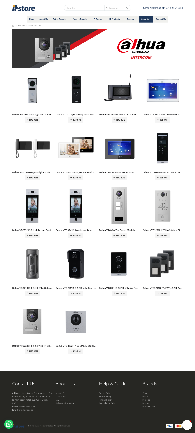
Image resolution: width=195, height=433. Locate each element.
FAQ (57, 400)
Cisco (144, 393)
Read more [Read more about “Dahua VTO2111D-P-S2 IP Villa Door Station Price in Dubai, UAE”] (77, 293)
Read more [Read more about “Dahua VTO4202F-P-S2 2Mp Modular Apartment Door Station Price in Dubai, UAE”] (77, 351)
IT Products (114, 19)
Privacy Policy (105, 393)
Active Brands (59, 19)
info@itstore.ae (152, 7)
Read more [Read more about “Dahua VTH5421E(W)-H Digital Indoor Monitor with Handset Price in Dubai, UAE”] (33, 177)
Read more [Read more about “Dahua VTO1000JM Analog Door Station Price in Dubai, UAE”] (77, 119)
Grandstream (148, 406)
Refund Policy (105, 400)
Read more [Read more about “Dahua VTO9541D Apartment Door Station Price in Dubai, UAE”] (77, 235)
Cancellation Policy (107, 403)
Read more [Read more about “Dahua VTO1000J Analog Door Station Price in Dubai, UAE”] (33, 119)
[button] (187, 425)
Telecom (130, 19)
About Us (43, 19)
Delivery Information (65, 403)
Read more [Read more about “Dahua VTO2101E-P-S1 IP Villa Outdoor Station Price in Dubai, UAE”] (33, 293)
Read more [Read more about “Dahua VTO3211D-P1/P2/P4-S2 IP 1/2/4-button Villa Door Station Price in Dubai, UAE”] (164, 293)
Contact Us (161, 19)
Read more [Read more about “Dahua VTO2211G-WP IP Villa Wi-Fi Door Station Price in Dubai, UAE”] (120, 293)
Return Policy (105, 396)
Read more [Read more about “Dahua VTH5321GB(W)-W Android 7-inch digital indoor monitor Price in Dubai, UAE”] (77, 177)
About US (60, 393)
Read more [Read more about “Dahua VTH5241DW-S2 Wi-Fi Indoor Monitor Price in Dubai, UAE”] (164, 119)
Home (31, 19)
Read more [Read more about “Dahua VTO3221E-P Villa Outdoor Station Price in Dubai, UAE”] (164, 235)
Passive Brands (80, 19)
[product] (32, 90)
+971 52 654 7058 (172, 7)
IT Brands (98, 19)
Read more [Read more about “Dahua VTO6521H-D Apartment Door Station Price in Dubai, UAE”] (164, 177)
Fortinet (146, 403)
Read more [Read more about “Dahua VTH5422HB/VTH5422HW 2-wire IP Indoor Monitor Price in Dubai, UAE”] (120, 177)
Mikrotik (146, 400)
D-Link (145, 396)
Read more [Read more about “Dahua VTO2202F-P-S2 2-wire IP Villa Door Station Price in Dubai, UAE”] (33, 351)
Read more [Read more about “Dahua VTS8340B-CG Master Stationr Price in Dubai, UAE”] (120, 119)
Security (145, 19)
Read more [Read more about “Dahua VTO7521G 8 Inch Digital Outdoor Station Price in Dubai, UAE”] (33, 235)
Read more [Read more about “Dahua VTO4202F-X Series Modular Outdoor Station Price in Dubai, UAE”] (120, 235)
